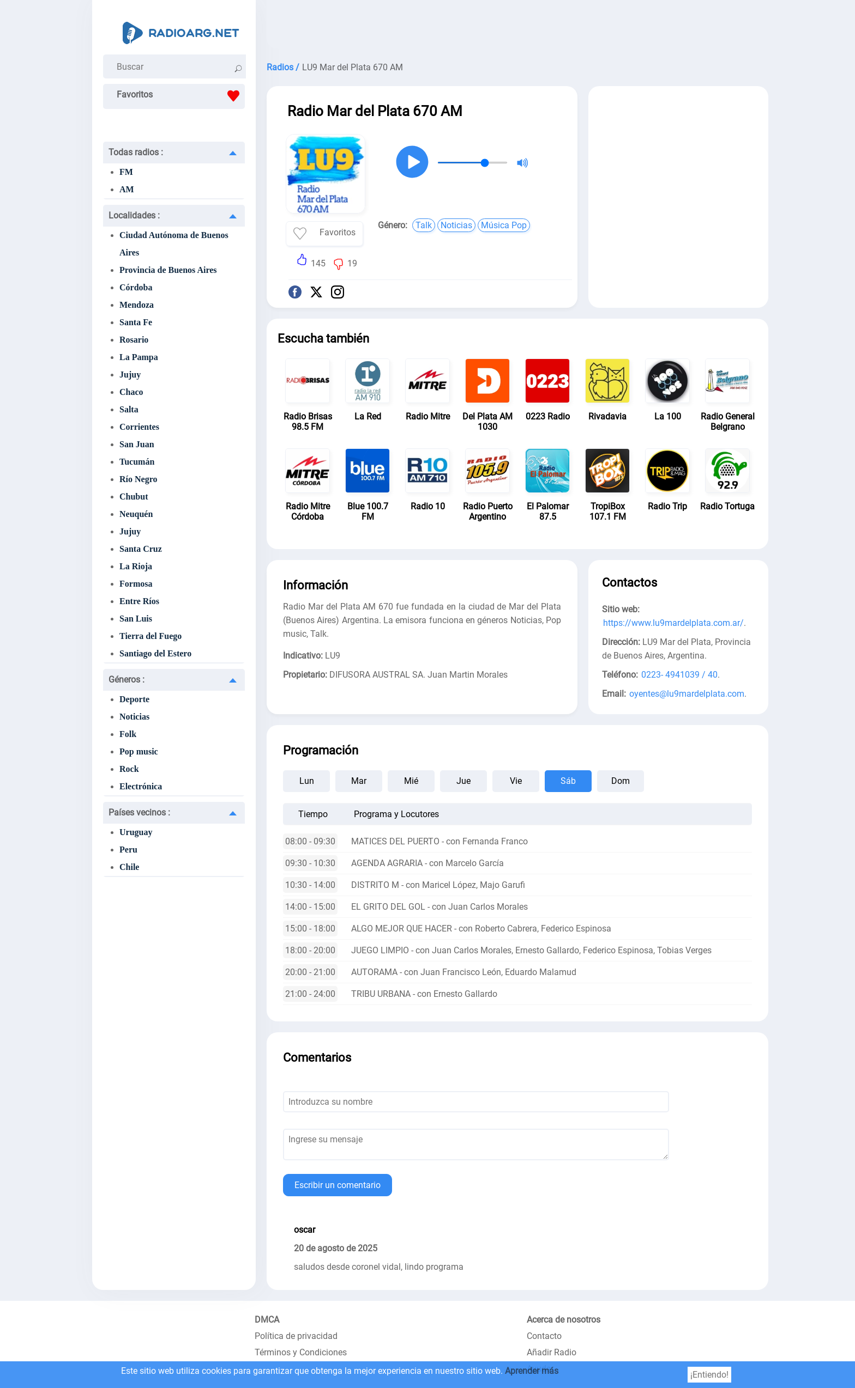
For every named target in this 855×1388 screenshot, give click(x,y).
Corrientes (139, 426)
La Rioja (135, 566)
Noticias (134, 716)
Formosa (135, 583)
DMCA (267, 1319)
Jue (463, 781)
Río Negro (138, 479)
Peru (128, 849)
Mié (411, 781)
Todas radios (136, 152)
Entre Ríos (139, 601)
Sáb (568, 781)
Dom (620, 781)
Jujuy (130, 374)
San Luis (135, 618)
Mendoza (136, 304)
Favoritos (181, 96)
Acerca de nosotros (563, 1319)
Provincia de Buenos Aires (168, 270)
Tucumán (136, 461)
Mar (358, 781)
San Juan (136, 444)
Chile (129, 867)
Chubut (133, 496)
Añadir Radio (551, 1352)
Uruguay (135, 832)
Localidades (134, 215)
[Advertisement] (517, 27)
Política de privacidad (296, 1336)
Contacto (544, 1336)
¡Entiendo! (709, 1374)
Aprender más (531, 1371)
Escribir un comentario (337, 1185)
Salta (129, 409)
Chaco (131, 392)
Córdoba (135, 287)
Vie (516, 781)
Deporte (134, 699)
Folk (127, 734)
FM (126, 171)
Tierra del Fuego (150, 636)
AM (126, 189)
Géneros (126, 679)
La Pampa (138, 357)
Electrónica (140, 786)
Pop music (138, 751)
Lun (306, 781)
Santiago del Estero (155, 653)
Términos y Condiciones (301, 1352)
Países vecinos (139, 812)
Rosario (133, 339)
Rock (129, 769)
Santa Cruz (140, 548)
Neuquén (136, 514)
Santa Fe (135, 322)
